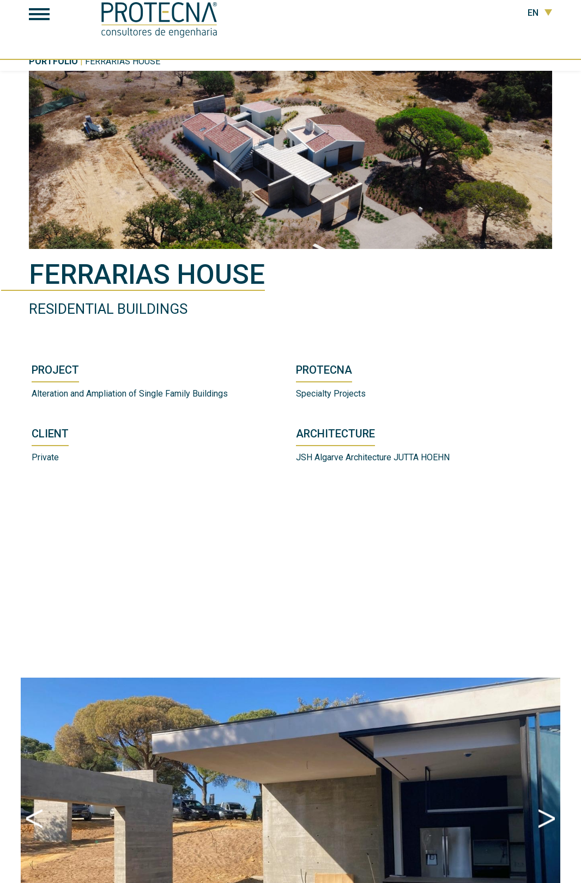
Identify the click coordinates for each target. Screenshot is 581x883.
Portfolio (53, 61)
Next (546, 819)
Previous (34, 819)
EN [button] (540, 13)
